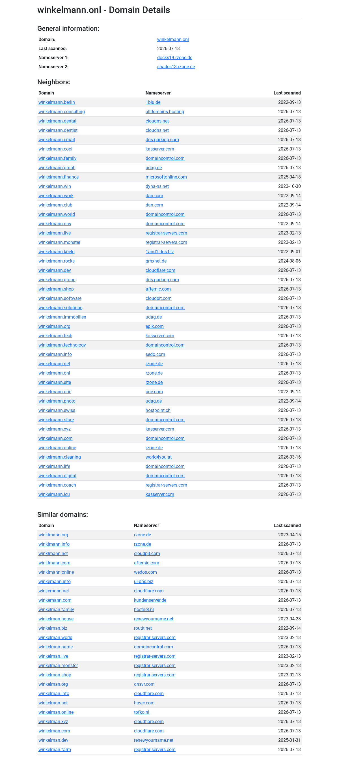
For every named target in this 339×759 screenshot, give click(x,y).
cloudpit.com (159, 298)
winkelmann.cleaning (59, 457)
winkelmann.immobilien (62, 317)
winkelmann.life (54, 466)
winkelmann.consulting (61, 111)
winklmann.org (53, 534)
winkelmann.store (56, 419)
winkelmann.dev (54, 270)
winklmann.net (53, 553)
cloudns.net (157, 121)
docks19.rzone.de (174, 57)
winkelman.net (53, 703)
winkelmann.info (55, 354)
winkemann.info (54, 581)
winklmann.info (54, 544)
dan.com (154, 195)
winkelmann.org (54, 326)
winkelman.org (53, 684)
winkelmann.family (57, 158)
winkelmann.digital (57, 475)
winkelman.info (53, 693)
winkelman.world (55, 637)
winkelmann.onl (173, 39)
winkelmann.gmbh (56, 167)
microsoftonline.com (166, 177)
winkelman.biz (52, 628)
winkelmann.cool (55, 149)
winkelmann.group (56, 279)
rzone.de (154, 363)
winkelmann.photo (56, 401)
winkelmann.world (56, 214)
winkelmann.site (54, 382)
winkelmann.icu (54, 494)
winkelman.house (56, 619)
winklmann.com (54, 563)
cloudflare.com (160, 270)
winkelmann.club (55, 205)
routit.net (143, 628)
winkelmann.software (59, 298)
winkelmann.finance (58, 177)
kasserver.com (160, 149)
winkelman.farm (54, 749)
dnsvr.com (144, 684)
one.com (154, 391)
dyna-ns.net (157, 186)
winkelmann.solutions (60, 307)
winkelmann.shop (56, 289)
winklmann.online (56, 572)
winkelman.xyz (53, 721)
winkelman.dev (53, 740)
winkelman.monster (58, 665)
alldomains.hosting (165, 111)
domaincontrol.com (165, 158)
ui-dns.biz (143, 581)
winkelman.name (55, 647)
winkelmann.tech (55, 335)
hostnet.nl (144, 609)
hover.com (144, 703)
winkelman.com (54, 731)
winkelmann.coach (57, 485)
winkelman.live (53, 656)
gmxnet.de (156, 261)
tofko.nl (141, 712)
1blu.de (153, 102)
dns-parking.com (162, 139)
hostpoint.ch (158, 410)
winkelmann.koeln (56, 251)
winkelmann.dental (57, 121)
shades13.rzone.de (176, 66)
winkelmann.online (57, 447)
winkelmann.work (56, 195)
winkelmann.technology (62, 345)
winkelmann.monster (59, 242)
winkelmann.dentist (57, 130)
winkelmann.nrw (54, 223)
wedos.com (145, 572)
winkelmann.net (54, 363)
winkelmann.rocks (56, 261)
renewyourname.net (153, 619)
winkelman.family (56, 609)
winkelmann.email (56, 139)
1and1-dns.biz (160, 251)
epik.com (155, 326)
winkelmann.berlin (56, 102)
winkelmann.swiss (56, 410)
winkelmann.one (54, 391)
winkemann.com (55, 600)
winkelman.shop (54, 675)
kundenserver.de (150, 600)
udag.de (154, 167)
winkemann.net (53, 591)
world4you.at (159, 457)
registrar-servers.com (166, 233)
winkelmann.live (54, 233)
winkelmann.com (55, 438)
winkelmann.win (54, 186)
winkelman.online (56, 712)
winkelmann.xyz (54, 429)
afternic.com (158, 289)
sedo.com (155, 354)
